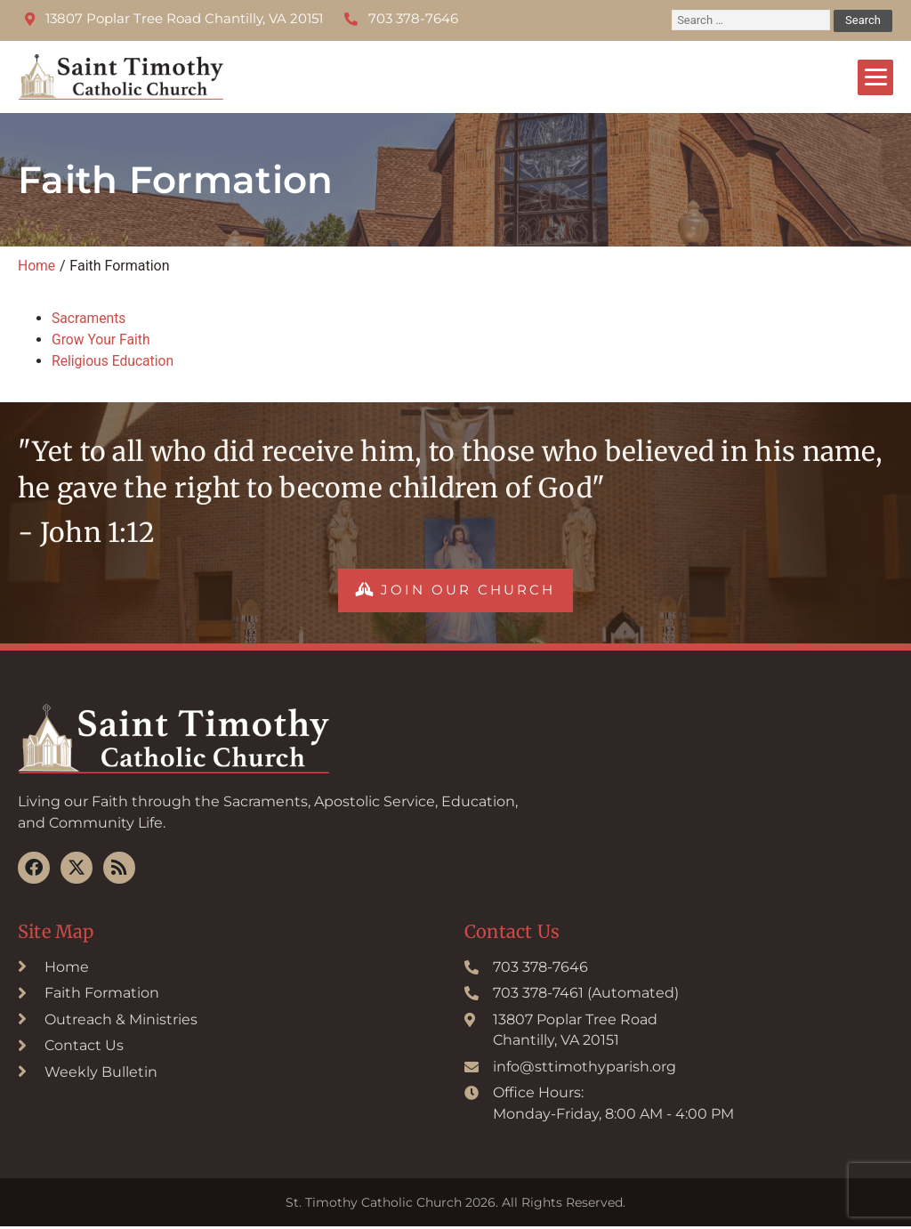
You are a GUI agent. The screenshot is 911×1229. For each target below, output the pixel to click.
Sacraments (89, 318)
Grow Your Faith (102, 339)
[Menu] (875, 77)
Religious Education (114, 360)
